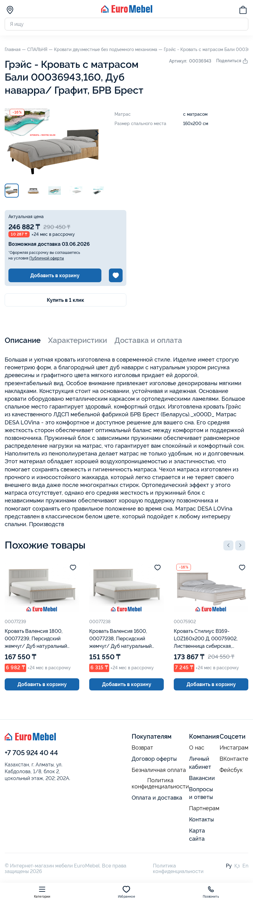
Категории (42, 892)
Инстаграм (234, 748)
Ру (229, 866)
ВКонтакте (234, 759)
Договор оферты (154, 758)
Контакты (201, 819)
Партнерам (204, 808)
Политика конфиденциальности (160, 783)
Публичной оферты (46, 258)
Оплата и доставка (157, 797)
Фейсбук (231, 770)
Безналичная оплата (159, 770)
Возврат (142, 748)
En (245, 866)
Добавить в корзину (55, 275)
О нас (196, 748)
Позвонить (211, 892)
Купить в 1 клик (65, 300)
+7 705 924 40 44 (31, 753)
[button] (228, 545)
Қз (237, 866)
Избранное (126, 892)
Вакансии (202, 778)
